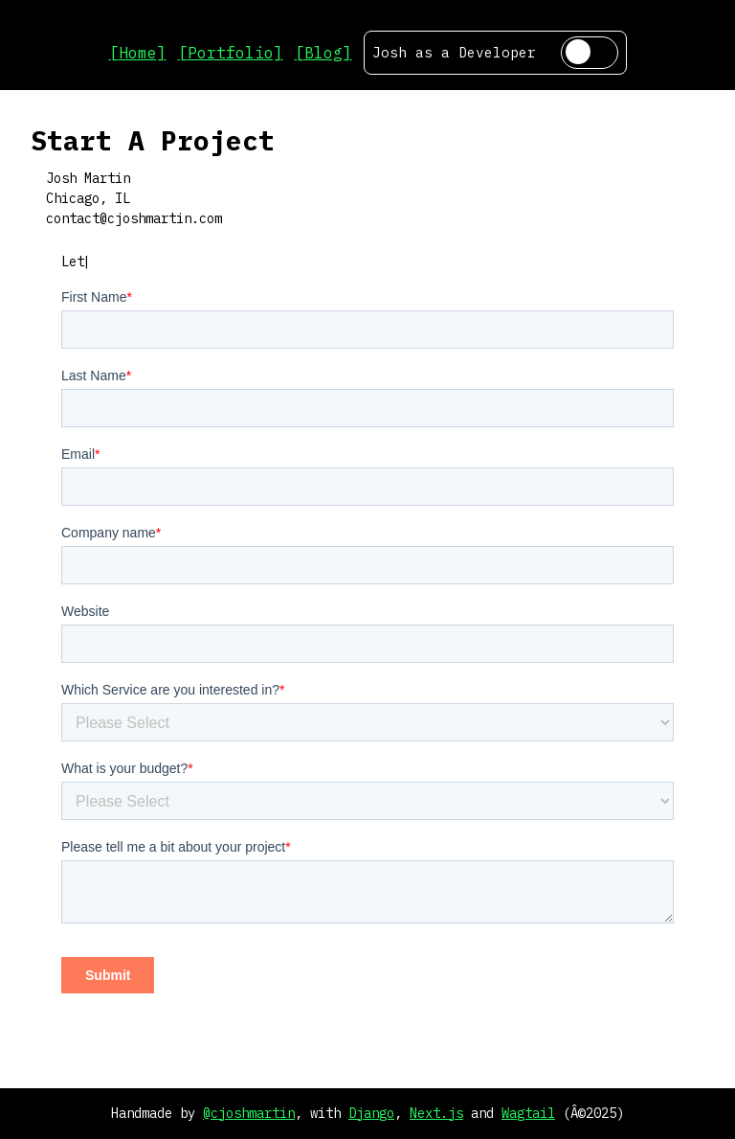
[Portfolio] (230, 52)
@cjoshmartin (249, 1113)
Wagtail (528, 1113)
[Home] (138, 52)
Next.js (436, 1113)
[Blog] (323, 52)
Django (371, 1113)
